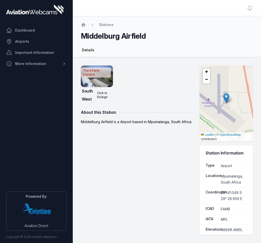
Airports (17, 41)
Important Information (30, 53)
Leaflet (207, 135)
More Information (36, 64)
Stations (106, 25)
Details (88, 50)
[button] (226, 98)
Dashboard (20, 30)
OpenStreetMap (230, 135)
